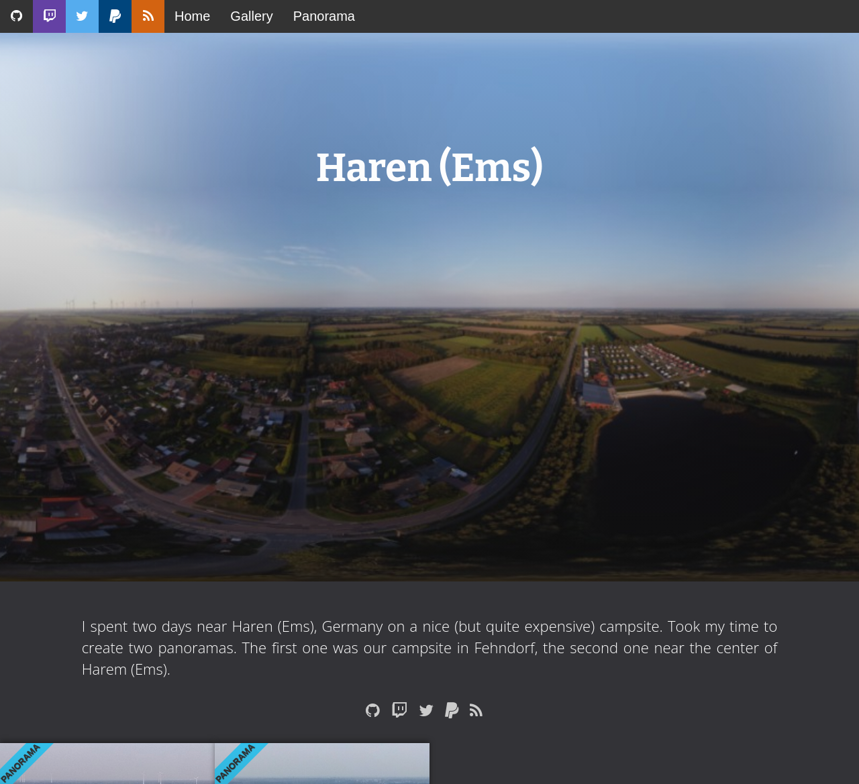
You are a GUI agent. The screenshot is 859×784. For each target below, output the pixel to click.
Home (192, 16)
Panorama (324, 16)
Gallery (251, 16)
